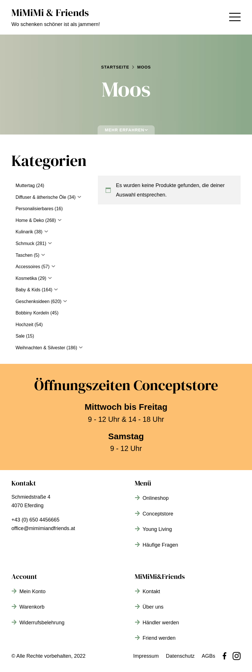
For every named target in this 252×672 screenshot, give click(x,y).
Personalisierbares (34, 208)
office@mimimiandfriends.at (43, 528)
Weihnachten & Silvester (40, 347)
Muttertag (25, 185)
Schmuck (24, 243)
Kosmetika (26, 278)
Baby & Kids (27, 289)
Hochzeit (24, 324)
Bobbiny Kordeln (32, 312)
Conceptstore (158, 514)
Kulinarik (24, 231)
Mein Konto (32, 591)
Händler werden (161, 622)
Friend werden (159, 638)
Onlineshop (156, 498)
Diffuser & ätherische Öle (40, 197)
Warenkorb (32, 607)
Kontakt (151, 591)
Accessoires (27, 266)
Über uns (153, 607)
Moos (144, 67)
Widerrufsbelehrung (41, 622)
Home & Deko (29, 220)
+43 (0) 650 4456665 (35, 520)
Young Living (157, 529)
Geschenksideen (32, 301)
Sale (20, 336)
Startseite (115, 67)
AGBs (208, 656)
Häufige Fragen (160, 545)
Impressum (146, 656)
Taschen (24, 255)
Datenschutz (180, 656)
